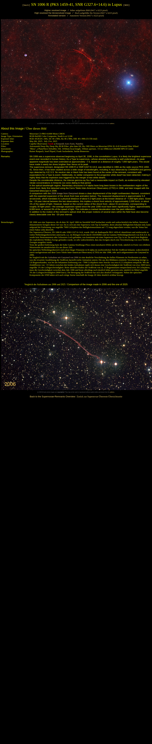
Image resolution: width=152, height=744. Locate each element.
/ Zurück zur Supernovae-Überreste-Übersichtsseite (76, 396)
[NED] (126, 5)
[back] (26, 5)
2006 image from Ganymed (64, 193)
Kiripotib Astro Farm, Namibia (69, 144)
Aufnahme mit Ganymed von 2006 (63, 257)
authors (112, 123)
